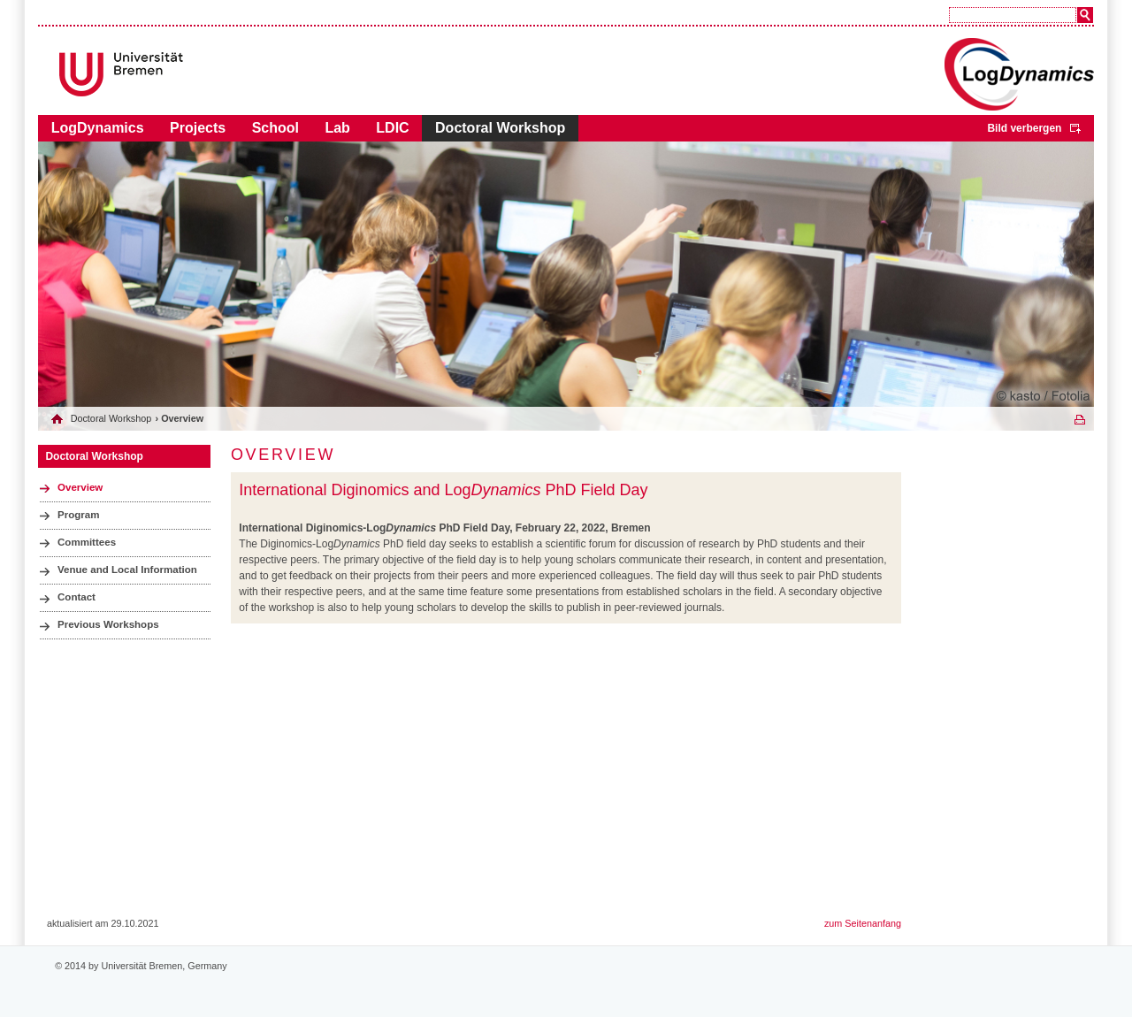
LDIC (392, 127)
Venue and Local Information (127, 569)
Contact (76, 597)
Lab (337, 127)
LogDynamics (97, 127)
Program (78, 514)
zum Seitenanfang (862, 923)
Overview (80, 487)
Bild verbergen (1024, 128)
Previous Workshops (108, 624)
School (275, 127)
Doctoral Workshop (500, 127)
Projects (198, 127)
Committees (86, 542)
